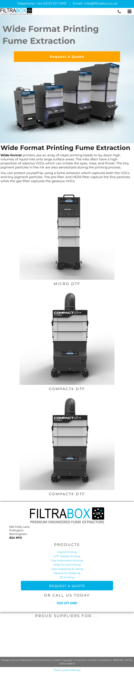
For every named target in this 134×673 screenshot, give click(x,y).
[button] (67, 232)
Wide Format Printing (67, 564)
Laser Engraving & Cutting (67, 569)
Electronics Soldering (67, 573)
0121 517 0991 (67, 603)
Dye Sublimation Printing (67, 560)
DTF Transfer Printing (67, 556)
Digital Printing (67, 552)
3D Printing (67, 577)
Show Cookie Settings (67, 670)
